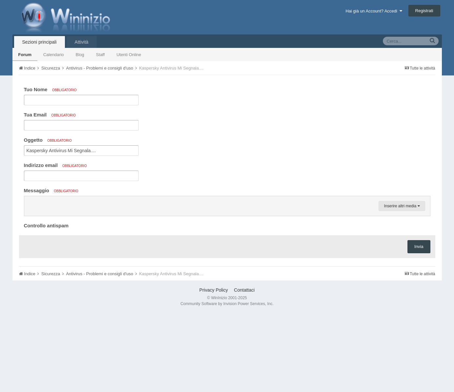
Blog (80, 54)
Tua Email (50, 114)
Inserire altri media (402, 284)
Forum (24, 54)
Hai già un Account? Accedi (373, 11)
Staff (100, 54)
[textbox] (227, 242)
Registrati (424, 10)
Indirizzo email (55, 165)
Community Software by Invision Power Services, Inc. (226, 382)
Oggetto (48, 140)
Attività (82, 42)
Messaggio (51, 190)
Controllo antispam (46, 304)
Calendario (53, 54)
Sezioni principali (39, 42)
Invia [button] (418, 325)
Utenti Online (128, 54)
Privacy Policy (213, 368)
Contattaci (244, 368)
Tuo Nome (50, 89)
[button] (30, 202)
